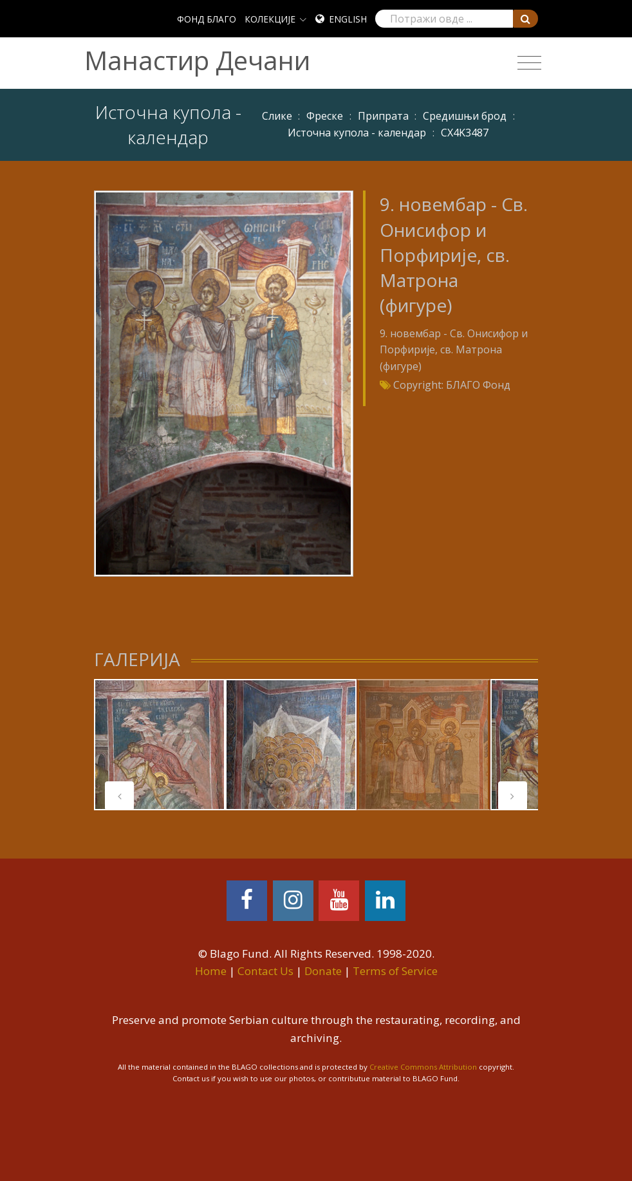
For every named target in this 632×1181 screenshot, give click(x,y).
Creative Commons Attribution (423, 1067)
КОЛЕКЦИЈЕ (270, 19)
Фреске (324, 116)
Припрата (383, 116)
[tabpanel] (159, 744)
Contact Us (265, 970)
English (348, 19)
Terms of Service (395, 970)
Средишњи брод (465, 116)
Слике (277, 116)
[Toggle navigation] (529, 63)
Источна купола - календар (357, 133)
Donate (323, 970)
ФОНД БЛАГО (206, 19)
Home (211, 970)
